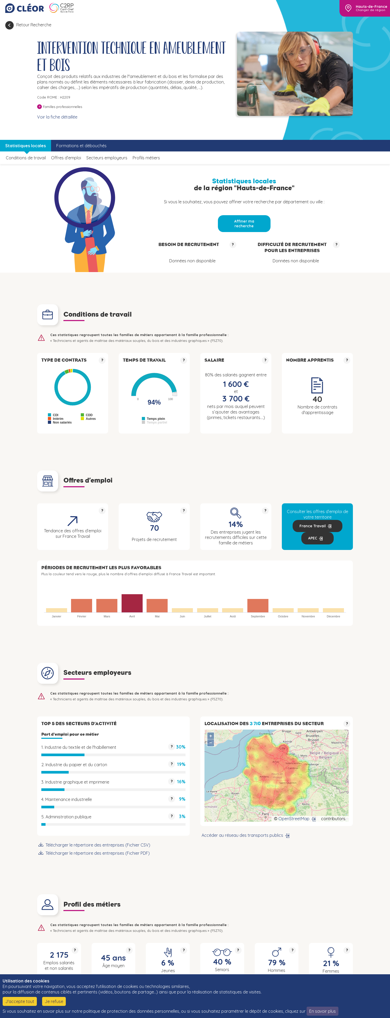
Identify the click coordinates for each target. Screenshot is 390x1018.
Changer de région (370, 10)
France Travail (312, 526)
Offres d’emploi (66, 157)
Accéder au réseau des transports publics (242, 835)
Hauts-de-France (371, 6)
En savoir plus (322, 1011)
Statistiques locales (25, 145)
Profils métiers (146, 157)
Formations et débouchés (81, 145)
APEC (312, 538)
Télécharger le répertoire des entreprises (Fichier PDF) (98, 853)
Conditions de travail (26, 157)
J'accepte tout (19, 1001)
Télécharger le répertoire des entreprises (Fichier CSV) (98, 845)
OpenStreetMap (293, 818)
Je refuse (54, 1001)
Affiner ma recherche (244, 223)
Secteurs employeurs (106, 157)
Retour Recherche (33, 24)
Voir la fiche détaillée (57, 117)
